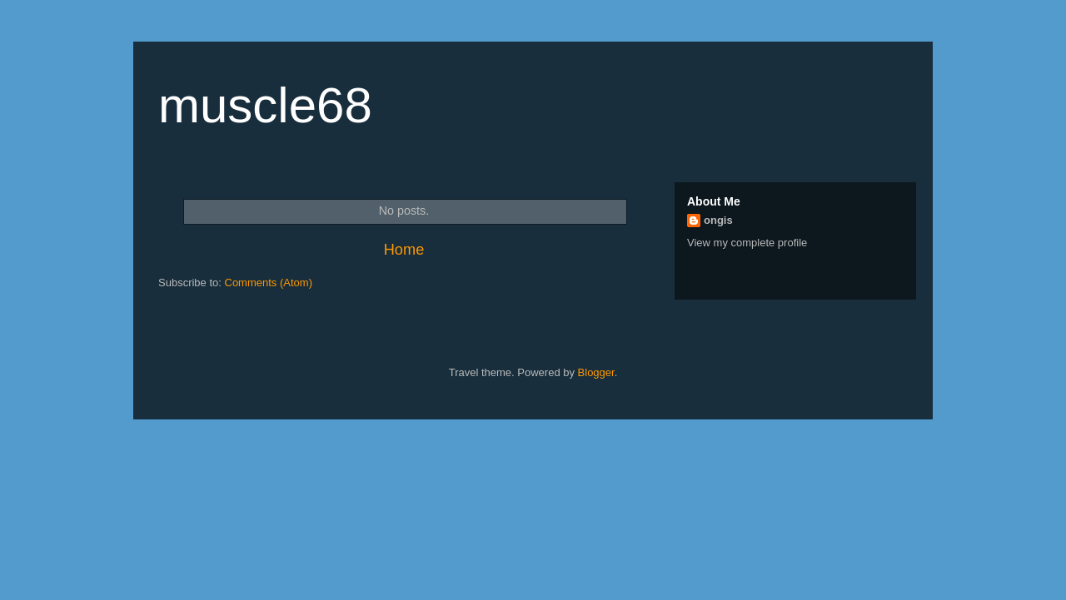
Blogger (596, 372)
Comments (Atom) (268, 282)
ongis (718, 220)
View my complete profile (747, 242)
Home (404, 249)
